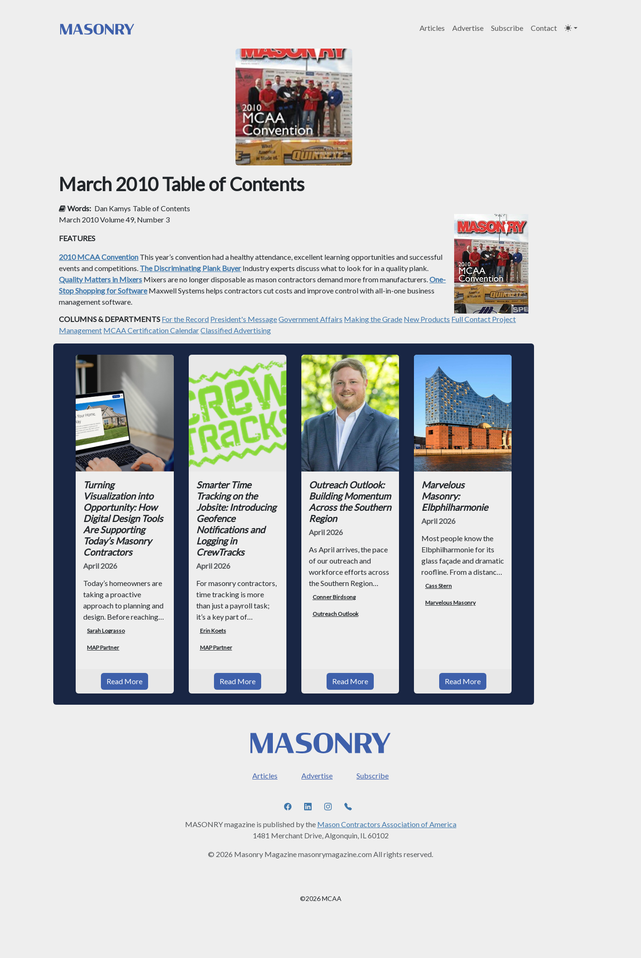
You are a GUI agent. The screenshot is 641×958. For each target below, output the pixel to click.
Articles (432, 27)
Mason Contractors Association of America (386, 824)
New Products (427, 319)
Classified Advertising (235, 330)
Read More (124, 681)
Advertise (468, 27)
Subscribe (507, 27)
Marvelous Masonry (450, 602)
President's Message (243, 319)
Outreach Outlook (335, 613)
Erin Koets (213, 630)
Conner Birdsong (334, 597)
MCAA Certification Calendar (151, 330)
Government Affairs (310, 319)
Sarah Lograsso (106, 630)
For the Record (185, 319)
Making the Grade (373, 319)
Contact (544, 27)
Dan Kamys (112, 208)
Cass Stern (438, 585)
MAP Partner (103, 647)
